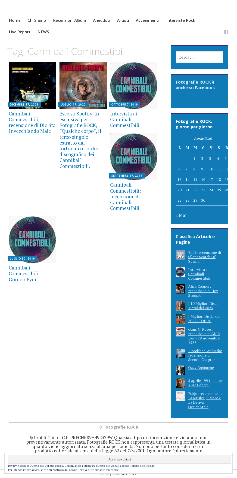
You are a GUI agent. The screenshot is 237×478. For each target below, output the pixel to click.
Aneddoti (101, 20)
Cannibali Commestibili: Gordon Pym (24, 273)
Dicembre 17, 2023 (24, 104)
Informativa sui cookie (105, 470)
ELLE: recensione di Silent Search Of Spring (204, 257)
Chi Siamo (37, 20)
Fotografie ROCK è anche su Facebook (195, 84)
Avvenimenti (147, 20)
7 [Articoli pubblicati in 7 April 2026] (186, 169)
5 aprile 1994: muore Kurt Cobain (205, 382)
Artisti (123, 20)
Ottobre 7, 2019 (124, 104)
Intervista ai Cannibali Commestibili (125, 119)
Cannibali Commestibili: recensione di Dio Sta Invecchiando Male (32, 122)
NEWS (43, 31)
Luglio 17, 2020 (73, 104)
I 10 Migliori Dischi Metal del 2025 (203, 305)
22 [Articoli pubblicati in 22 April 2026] (195, 189)
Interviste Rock (180, 20)
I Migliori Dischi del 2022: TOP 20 (204, 318)
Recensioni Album (69, 20)
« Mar (181, 215)
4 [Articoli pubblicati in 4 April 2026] (218, 158)
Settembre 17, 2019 (126, 176)
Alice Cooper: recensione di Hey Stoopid (203, 291)
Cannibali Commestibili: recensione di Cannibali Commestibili (125, 196)
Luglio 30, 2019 (22, 258)
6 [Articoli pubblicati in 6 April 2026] (179, 169)
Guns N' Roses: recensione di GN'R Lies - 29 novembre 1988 (204, 336)
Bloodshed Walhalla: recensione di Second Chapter (205, 355)
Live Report (20, 31)
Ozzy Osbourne (201, 367)
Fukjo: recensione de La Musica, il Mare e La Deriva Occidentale (205, 400)
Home (15, 20)
